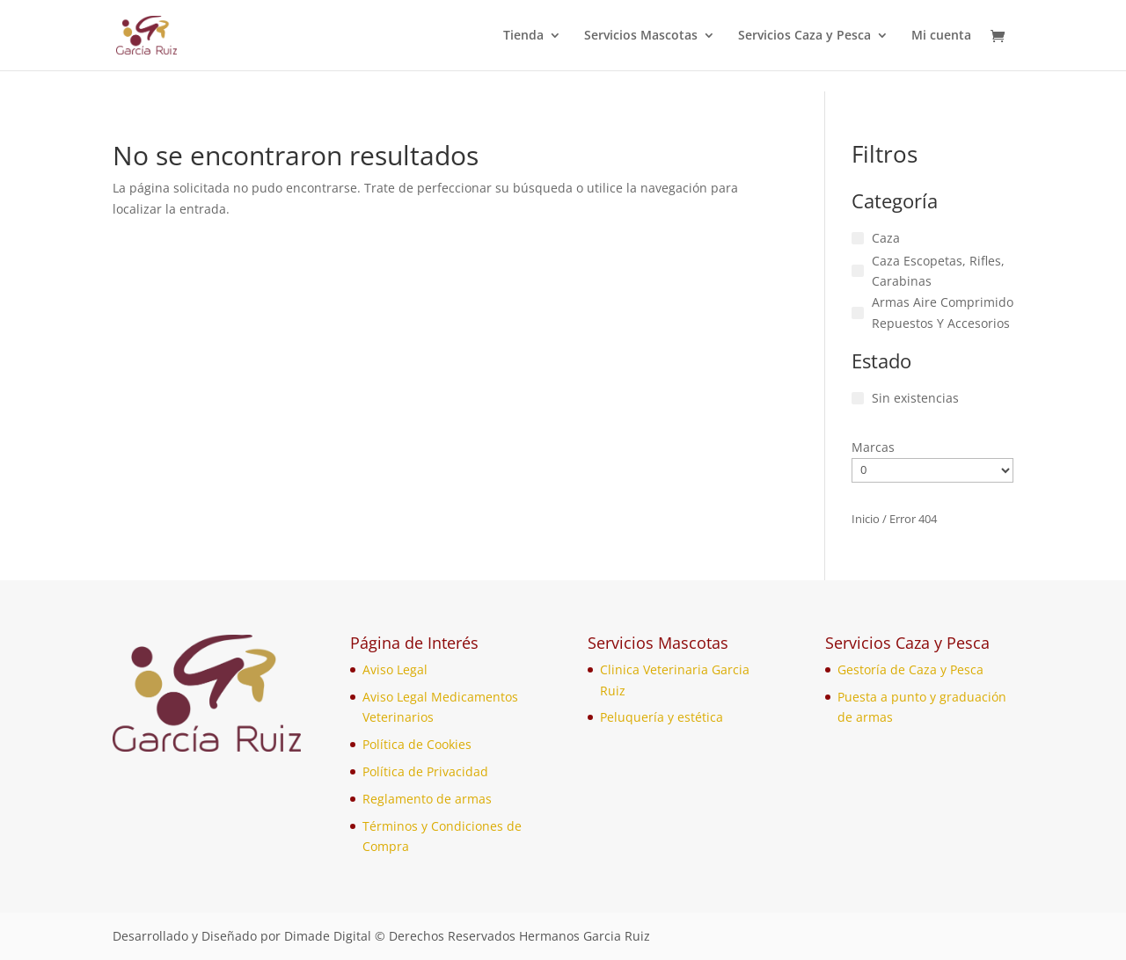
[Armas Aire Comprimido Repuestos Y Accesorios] (858, 313)
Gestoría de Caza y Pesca (910, 669)
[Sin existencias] (858, 398)
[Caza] (858, 238)
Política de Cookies (417, 744)
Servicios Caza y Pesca (804, 36)
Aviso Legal (395, 669)
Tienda (523, 36)
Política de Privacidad (425, 771)
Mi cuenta (941, 36)
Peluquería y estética (661, 717)
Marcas (873, 447)
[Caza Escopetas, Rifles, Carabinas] (858, 271)
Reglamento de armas (427, 798)
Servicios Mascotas (641, 36)
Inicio (866, 519)
